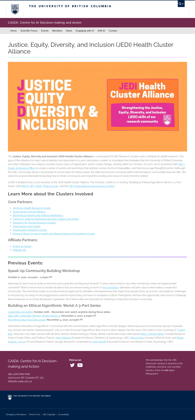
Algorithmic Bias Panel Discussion (27, 319)
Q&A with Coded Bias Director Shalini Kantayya (34, 315)
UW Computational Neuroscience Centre (91, 186)
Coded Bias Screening (20, 312)
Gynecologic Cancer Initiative (29, 211)
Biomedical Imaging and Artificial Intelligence (38, 215)
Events (45, 30)
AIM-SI (101, 30)
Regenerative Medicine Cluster (30, 230)
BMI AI (25, 186)
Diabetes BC (20, 250)
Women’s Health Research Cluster (32, 208)
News (69, 30)
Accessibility (63, 414)
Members (57, 30)
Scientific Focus (28, 30)
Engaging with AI (85, 30)
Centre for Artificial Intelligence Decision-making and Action (46, 219)
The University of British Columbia (15, 9)
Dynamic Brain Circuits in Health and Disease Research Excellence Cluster (54, 233)
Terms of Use (34, 414)
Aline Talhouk (63, 337)
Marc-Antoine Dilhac (152, 334)
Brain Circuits (50, 186)
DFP (32, 186)
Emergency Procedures (16, 414)
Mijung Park (137, 337)
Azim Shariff (99, 341)
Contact (113, 30)
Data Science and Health (27, 226)
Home (13, 30)
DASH (38, 186)
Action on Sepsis (22, 246)
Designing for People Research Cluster (34, 222)
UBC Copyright (49, 414)
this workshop (110, 287)
